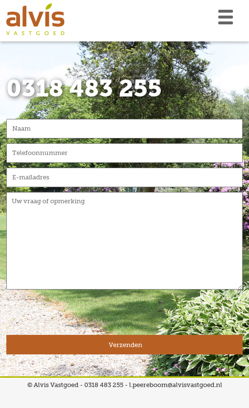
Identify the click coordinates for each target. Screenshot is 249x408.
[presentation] (80, 316)
